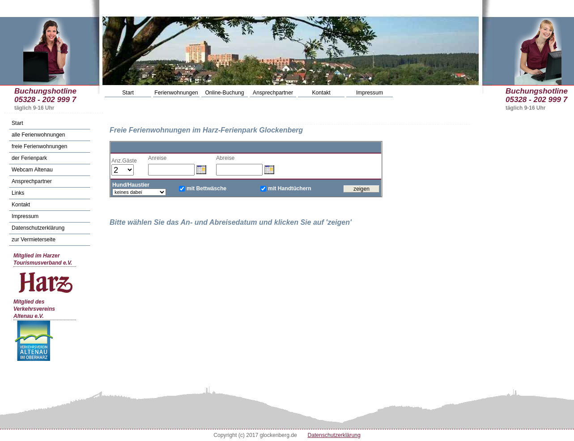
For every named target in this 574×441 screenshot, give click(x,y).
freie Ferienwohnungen (39, 146)
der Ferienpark (29, 158)
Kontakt (321, 93)
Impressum (369, 93)
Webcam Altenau (32, 170)
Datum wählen (201, 169)
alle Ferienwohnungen (38, 135)
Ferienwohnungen (176, 93)
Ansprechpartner (273, 93)
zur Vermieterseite (33, 239)
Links (18, 193)
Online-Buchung (224, 93)
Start (128, 93)
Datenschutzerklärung (38, 228)
